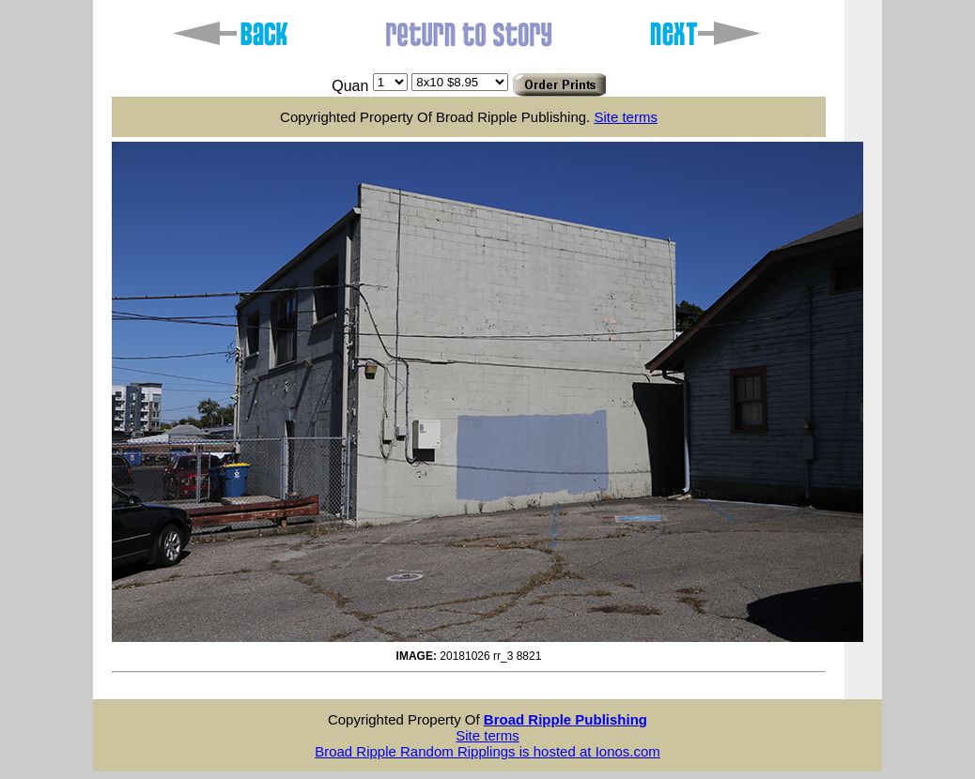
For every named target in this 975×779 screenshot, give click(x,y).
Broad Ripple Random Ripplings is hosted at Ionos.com (487, 751)
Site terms (626, 117)
